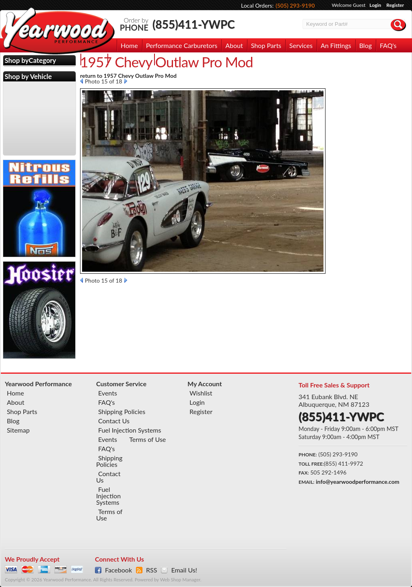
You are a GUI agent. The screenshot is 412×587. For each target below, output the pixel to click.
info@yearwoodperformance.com (357, 481)
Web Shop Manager (180, 579)
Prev (81, 81)
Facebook (118, 570)
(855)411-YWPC (193, 24)
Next (125, 81)
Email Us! (184, 570)
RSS (151, 570)
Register (395, 5)
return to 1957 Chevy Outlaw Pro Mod (128, 75)
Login (375, 5)
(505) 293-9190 (295, 5)
